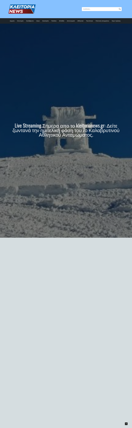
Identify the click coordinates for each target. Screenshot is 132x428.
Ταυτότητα (89, 21)
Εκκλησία (45, 21)
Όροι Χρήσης (116, 21)
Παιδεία (54, 21)
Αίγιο (38, 21)
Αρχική (12, 21)
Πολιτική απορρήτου (102, 21)
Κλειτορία (20, 21)
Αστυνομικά (71, 21)
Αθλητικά (80, 21)
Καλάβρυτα (30, 21)
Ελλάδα (61, 21)
